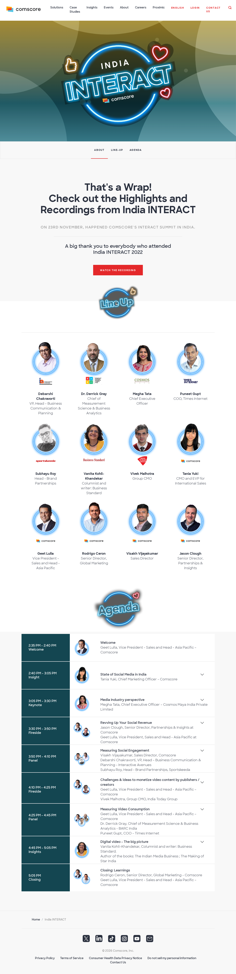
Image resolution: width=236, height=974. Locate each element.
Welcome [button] (107, 642)
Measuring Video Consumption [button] (125, 809)
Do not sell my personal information (171, 958)
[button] (177, 10)
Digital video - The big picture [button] (124, 841)
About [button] (124, 7)
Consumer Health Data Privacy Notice (115, 958)
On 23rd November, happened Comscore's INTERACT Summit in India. (118, 227)
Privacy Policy (45, 958)
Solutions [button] (56, 7)
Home (36, 919)
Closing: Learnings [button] (115, 870)
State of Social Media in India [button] (123, 674)
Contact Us (118, 962)
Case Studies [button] (75, 9)
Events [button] (108, 7)
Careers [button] (140, 7)
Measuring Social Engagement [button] (124, 750)
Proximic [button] (159, 7)
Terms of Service (71, 958)
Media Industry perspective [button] (122, 699)
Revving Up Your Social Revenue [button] (126, 722)
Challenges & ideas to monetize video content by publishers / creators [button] (149, 782)
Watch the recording (118, 270)
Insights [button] (92, 7)
